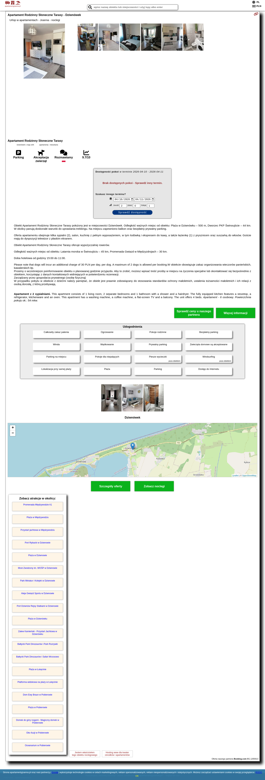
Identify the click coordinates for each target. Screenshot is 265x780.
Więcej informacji (235, 313)
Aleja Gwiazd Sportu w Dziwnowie (37, 593)
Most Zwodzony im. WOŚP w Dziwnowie (37, 568)
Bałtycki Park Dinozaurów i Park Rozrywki (37, 644)
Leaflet (236, 475)
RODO (259, 772)
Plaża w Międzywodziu (38, 517)
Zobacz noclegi (154, 486)
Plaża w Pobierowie (37, 707)
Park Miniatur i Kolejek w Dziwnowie (37, 580)
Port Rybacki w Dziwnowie (37, 542)
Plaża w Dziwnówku (37, 618)
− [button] (13, 433)
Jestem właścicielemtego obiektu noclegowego (84, 753)
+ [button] (13, 428)
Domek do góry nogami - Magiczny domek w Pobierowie (37, 721)
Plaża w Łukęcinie (37, 669)
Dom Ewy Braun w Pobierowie (37, 694)
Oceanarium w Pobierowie (37, 745)
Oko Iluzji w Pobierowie (37, 732)
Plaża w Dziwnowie (37, 555)
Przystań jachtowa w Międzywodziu (37, 530)
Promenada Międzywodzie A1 (37, 504)
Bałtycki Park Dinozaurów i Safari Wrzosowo (37, 656)
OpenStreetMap (249, 475)
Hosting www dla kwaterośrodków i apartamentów (117, 753)
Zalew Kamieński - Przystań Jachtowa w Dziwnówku (37, 632)
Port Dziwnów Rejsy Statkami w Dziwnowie (37, 606)
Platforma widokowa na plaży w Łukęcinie (37, 682)
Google (54, 772)
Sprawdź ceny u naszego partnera (194, 313)
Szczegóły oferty (110, 486)
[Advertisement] (132, 108)
